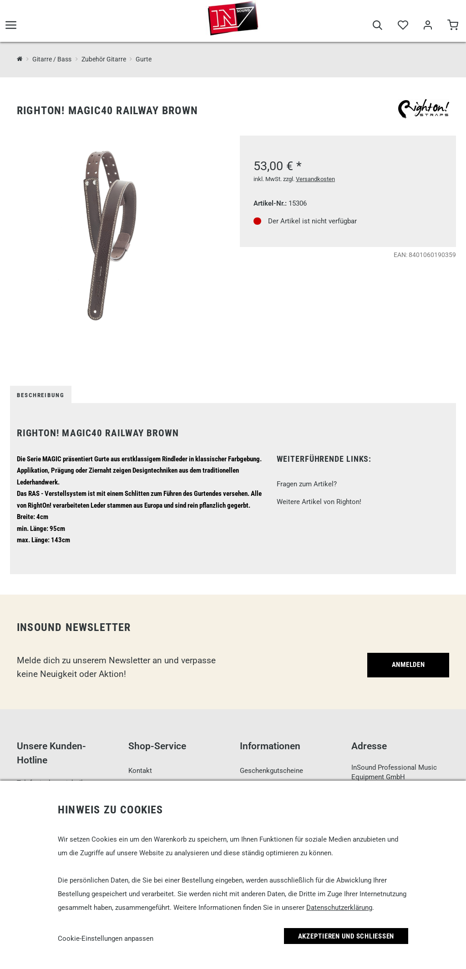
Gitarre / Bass (51, 59)
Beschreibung (41, 395)
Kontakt (140, 771)
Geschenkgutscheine (271, 771)
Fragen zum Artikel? (307, 484)
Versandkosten (315, 179)
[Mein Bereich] (427, 28)
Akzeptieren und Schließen (346, 936)
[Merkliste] (402, 28)
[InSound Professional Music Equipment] (20, 59)
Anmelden (408, 665)
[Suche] (377, 28)
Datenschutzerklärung (339, 907)
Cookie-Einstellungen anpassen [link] (105, 938)
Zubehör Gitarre (103, 59)
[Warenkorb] (452, 28)
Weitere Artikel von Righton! (319, 502)
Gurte (144, 59)
